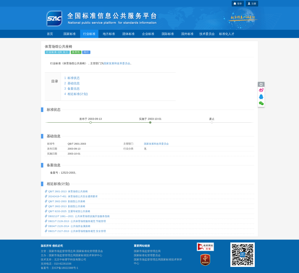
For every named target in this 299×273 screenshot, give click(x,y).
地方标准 (109, 33)
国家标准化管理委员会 (147, 255)
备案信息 (74, 88)
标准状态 (74, 78)
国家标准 (69, 33)
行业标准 (89, 33)
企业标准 (148, 33)
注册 (252, 3)
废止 (212, 118)
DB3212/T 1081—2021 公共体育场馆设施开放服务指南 (77, 216)
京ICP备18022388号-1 (64, 267)
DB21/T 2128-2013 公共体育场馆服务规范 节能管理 (75, 221)
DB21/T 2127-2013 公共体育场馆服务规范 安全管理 (75, 231)
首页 (50, 33)
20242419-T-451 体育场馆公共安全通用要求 (71, 196)
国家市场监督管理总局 (147, 251)
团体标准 (128, 33)
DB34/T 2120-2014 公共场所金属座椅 (67, 226)
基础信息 (74, 83)
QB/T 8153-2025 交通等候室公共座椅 (67, 211)
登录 (238, 3)
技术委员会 (207, 33)
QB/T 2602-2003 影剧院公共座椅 (65, 201)
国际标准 (168, 33)
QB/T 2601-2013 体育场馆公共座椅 (66, 191)
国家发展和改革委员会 (117, 63)
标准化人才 (226, 33)
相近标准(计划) (78, 94)
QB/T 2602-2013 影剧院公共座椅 (65, 206)
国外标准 (187, 33)
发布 (90, 118)
